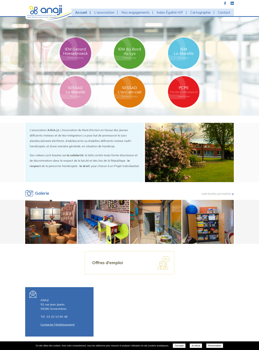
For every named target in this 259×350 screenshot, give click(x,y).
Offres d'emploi (107, 262)
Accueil (81, 12)
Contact (224, 12)
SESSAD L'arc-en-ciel (129, 91)
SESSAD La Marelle (75, 91)
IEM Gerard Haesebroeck (75, 53)
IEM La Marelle (184, 53)
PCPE (184, 91)
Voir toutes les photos (216, 194)
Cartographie (200, 12)
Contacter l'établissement (57, 324)
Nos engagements (135, 12)
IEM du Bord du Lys (129, 53)
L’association (104, 12)
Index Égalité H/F (170, 12)
